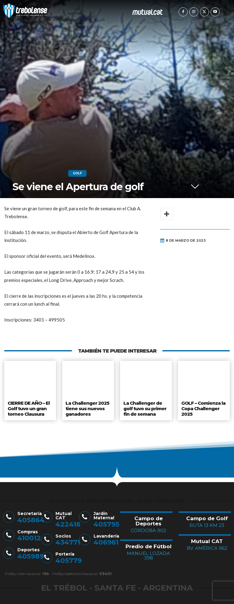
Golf (77, 173)
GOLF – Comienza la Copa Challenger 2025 (203, 407)
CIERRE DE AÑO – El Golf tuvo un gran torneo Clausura (29, 407)
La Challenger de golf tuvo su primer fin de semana (145, 407)
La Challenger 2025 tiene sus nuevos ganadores (87, 407)
